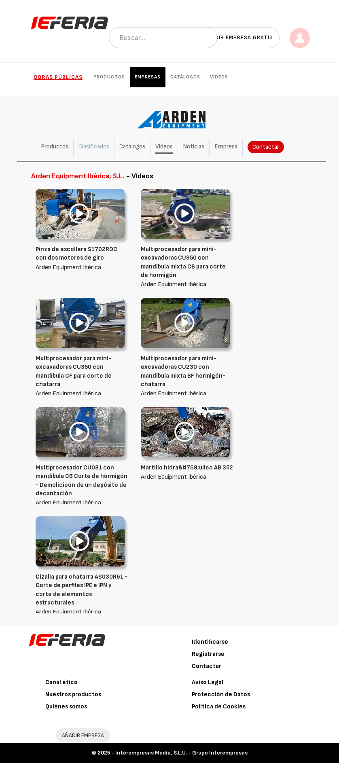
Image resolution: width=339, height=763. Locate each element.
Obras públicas (58, 77)
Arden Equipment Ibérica (82, 258)
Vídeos (219, 77)
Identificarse (210, 642)
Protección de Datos (221, 694)
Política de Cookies (219, 706)
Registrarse (208, 654)
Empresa (225, 146)
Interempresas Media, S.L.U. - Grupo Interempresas (181, 752)
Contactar (265, 147)
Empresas (148, 77)
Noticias (193, 146)
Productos (109, 77)
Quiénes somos (66, 706)
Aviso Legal (207, 682)
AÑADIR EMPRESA (83, 735)
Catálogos (185, 77)
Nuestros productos (73, 694)
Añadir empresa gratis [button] (238, 37)
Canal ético (61, 682)
